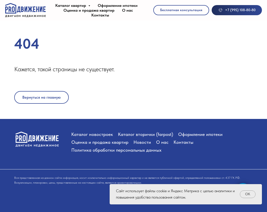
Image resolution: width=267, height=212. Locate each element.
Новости (142, 142)
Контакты (100, 15)
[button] (181, 10)
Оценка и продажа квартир (88, 10)
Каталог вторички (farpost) (145, 134)
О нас (127, 10)
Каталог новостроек (92, 134)
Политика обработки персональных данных (116, 150)
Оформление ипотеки (118, 5)
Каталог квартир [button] (71, 5)
